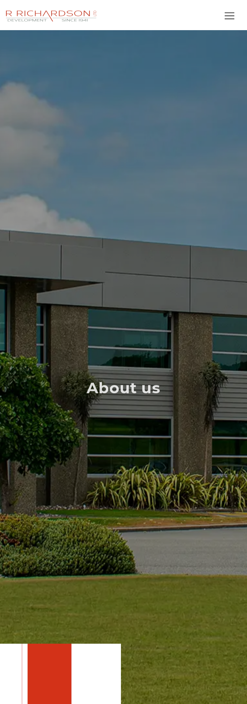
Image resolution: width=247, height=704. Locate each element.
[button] (229, 17)
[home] (51, 17)
